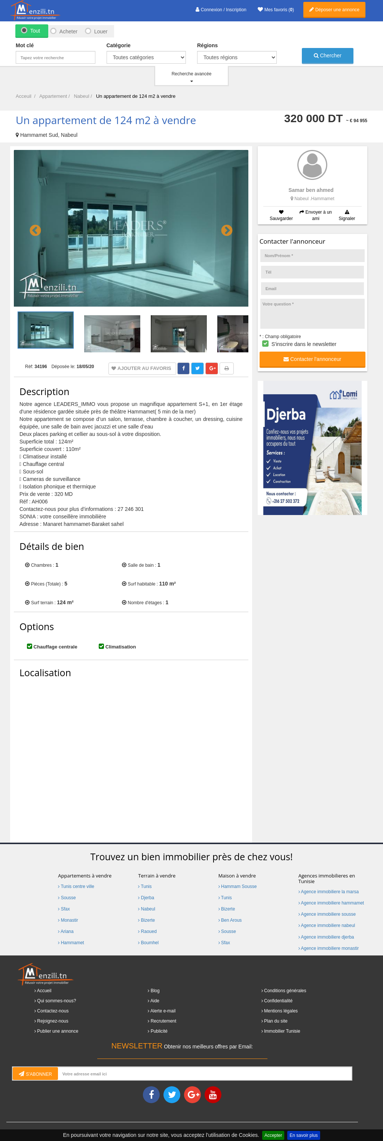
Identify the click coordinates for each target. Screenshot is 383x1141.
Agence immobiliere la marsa (328, 891)
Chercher (327, 55)
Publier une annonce (57, 1031)
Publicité (159, 1031)
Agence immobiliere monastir (328, 948)
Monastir (68, 920)
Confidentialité (278, 1000)
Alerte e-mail (162, 1011)
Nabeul (146, 909)
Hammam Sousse (237, 886)
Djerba (146, 897)
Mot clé (25, 45)
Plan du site (276, 1021)
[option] (131, 228)
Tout (35, 31)
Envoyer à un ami (316, 215)
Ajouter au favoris (144, 368)
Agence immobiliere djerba (326, 937)
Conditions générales (285, 990)
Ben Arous (230, 920)
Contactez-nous (52, 1011)
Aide (154, 1000)
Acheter (68, 31)
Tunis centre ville (76, 886)
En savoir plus (303, 1135)
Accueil (44, 990)
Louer (101, 31)
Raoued (147, 931)
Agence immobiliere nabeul (326, 925)
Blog (155, 990)
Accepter (273, 1135)
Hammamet (71, 942)
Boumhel (148, 942)
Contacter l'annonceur (312, 359)
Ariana (65, 931)
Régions (207, 45)
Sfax (64, 909)
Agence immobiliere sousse (327, 914)
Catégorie (119, 45)
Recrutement (164, 1021)
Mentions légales (281, 1011)
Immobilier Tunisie (282, 1031)
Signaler (347, 215)
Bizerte (146, 920)
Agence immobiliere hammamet (331, 903)
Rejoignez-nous (52, 1021)
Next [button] (224, 228)
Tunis (144, 886)
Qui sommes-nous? (56, 1000)
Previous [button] (32, 228)
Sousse (67, 897)
